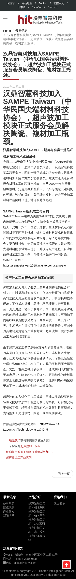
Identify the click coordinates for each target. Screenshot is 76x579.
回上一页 (62, 474)
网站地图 (27, 3)
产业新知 (8, 511)
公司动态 (8, 503)
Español (36, 7)
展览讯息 (8, 507)
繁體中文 (59, 3)
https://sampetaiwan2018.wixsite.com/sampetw (34, 265)
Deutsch (52, 7)
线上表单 (59, 503)
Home (7, 30)
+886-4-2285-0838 (25, 558)
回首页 (11, 3)
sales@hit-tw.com (25, 562)
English (43, 3)
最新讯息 (21, 30)
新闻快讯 (8, 515)
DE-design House (55, 574)
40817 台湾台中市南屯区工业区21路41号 (32, 554)
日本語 (22, 7)
